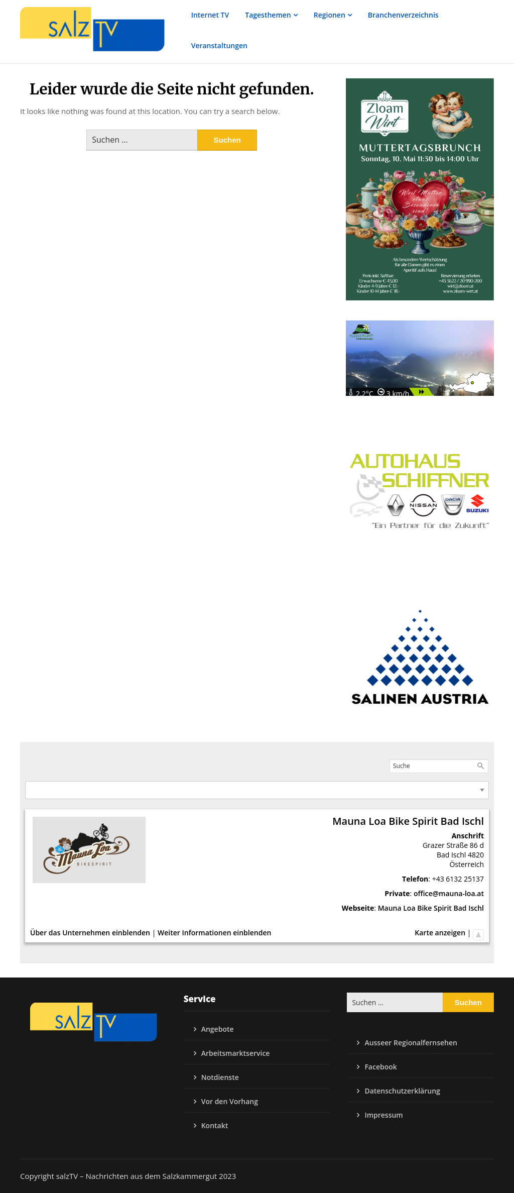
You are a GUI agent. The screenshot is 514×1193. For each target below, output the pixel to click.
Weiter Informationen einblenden (214, 932)
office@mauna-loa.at (449, 893)
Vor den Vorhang (229, 1101)
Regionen (329, 15)
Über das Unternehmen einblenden (90, 932)
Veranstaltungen (219, 45)
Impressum (383, 1115)
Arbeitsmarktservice (235, 1053)
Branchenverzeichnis (403, 15)
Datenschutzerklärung (402, 1091)
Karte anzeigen (440, 932)
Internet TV (210, 15)
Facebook (380, 1066)
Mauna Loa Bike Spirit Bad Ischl (431, 908)
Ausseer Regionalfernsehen (410, 1042)
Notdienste (220, 1077)
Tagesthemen (268, 15)
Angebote (217, 1029)
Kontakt (214, 1125)
